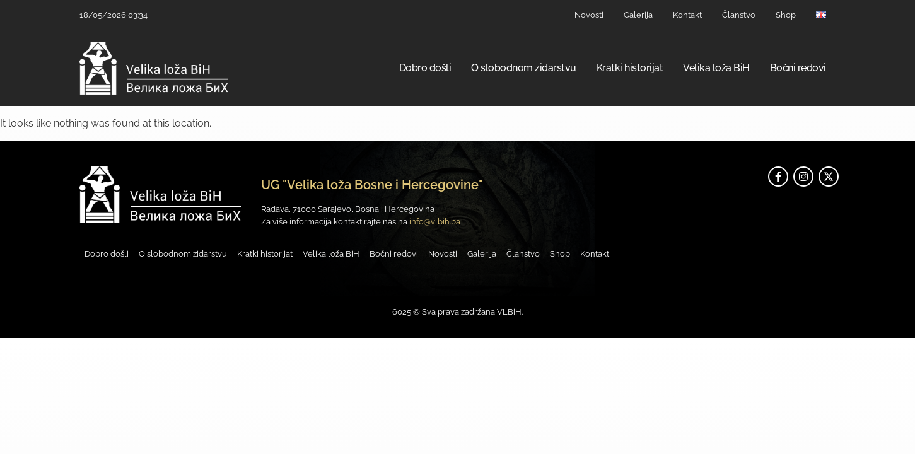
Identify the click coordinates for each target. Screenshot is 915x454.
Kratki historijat (630, 68)
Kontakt (687, 15)
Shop (786, 15)
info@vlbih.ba (434, 221)
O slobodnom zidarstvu (523, 68)
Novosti (588, 15)
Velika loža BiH (716, 68)
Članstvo (738, 15)
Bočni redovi (798, 68)
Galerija (638, 15)
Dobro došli (425, 68)
